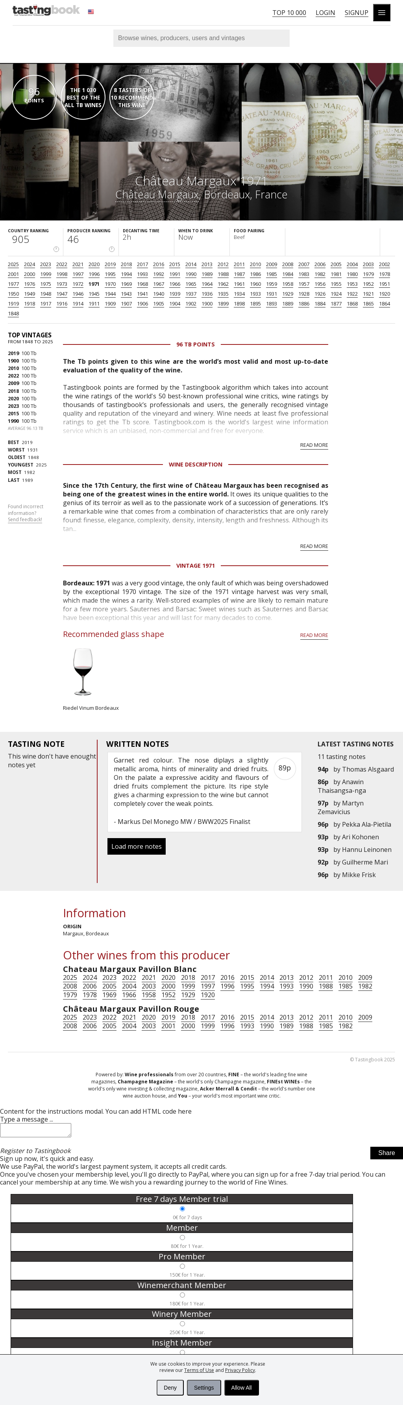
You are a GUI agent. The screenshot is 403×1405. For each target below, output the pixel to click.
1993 (142, 274)
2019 (110, 264)
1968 (142, 283)
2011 (239, 264)
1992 (158, 274)
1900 (207, 303)
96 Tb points (195, 344)
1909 (110, 303)
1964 (207, 283)
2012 (223, 264)
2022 (61, 264)
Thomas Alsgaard (368, 769)
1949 (29, 293)
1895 (255, 303)
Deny (170, 1388)
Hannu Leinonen (367, 849)
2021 (77, 264)
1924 (336, 293)
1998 (61, 274)
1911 (94, 303)
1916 (61, 303)
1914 (77, 303)
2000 (29, 274)
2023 (45, 264)
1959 (271, 283)
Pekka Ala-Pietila (366, 824)
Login (325, 12)
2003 (368, 264)
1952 (368, 283)
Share (386, 1155)
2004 (352, 264)
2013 (207, 264)
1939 (174, 293)
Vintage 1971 (195, 565)
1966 (174, 283)
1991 (174, 274)
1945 (94, 293)
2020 (94, 264)
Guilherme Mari (365, 862)
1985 (271, 274)
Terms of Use (199, 1370)
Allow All (241, 1388)
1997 (77, 274)
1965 (190, 283)
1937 (190, 293)
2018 (126, 264)
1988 (223, 274)
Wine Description (195, 464)
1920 (384, 293)
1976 (29, 283)
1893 (271, 303)
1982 (319, 274)
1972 (77, 283)
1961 (239, 283)
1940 (158, 293)
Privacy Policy (240, 1370)
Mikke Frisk (359, 874)
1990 (190, 274)
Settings (204, 1388)
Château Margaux (157, 194)
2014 (190, 264)
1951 (384, 283)
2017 (142, 264)
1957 (303, 283)
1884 (319, 303)
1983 (303, 274)
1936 (207, 293)
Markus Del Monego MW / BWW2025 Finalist (184, 821)
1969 (126, 283)
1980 (352, 274)
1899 (223, 303)
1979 (368, 274)
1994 (126, 274)
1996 (94, 274)
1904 (174, 303)
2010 (255, 264)
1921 (368, 293)
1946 (77, 293)
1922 (352, 293)
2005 (336, 264)
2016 (158, 264)
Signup (356, 12)
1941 (142, 293)
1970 (110, 283)
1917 (45, 303)
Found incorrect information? (25, 513)
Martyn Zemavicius (341, 807)
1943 (126, 293)
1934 (239, 293)
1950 (13, 293)
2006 (319, 264)
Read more (314, 444)
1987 (239, 274)
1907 (126, 303)
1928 (303, 293)
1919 (13, 303)
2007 (303, 264)
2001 (13, 274)
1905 (158, 303)
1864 (384, 303)
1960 (255, 283)
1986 (255, 274)
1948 (45, 293)
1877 (336, 303)
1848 (13, 313)
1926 (319, 293)
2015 (174, 264)
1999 (45, 274)
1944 (110, 293)
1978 (384, 274)
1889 (287, 303)
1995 (110, 274)
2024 (29, 264)
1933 (255, 293)
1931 (271, 293)
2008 (287, 264)
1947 (61, 293)
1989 (207, 274)
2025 (13, 264)
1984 (287, 274)
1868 (352, 303)
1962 (223, 283)
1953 (352, 283)
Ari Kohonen (360, 837)
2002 (384, 264)
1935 (223, 293)
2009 (271, 264)
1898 (239, 303)
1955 (336, 283)
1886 (303, 303)
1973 (61, 283)
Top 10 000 (289, 12)
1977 (13, 283)
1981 (336, 274)
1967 (158, 283)
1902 (190, 303)
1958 (287, 283)
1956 (319, 283)
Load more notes (136, 846)
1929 (287, 293)
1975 (45, 283)
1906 (142, 303)
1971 (94, 283)
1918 (29, 303)
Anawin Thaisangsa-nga (342, 786)
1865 (368, 303)
